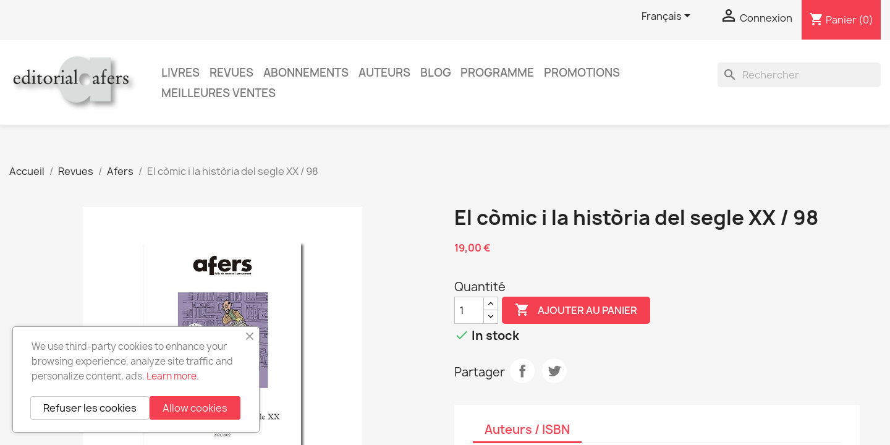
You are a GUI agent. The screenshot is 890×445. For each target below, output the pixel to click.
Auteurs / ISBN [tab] (527, 430)
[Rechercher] (799, 74)
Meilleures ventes (218, 93)
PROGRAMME (497, 72)
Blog (435, 72)
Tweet (554, 370)
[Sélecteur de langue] (668, 16)
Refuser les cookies (90, 408)
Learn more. (172, 376)
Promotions (582, 72)
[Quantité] (469, 310)
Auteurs (384, 72)
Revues (231, 72)
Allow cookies (195, 408)
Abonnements (306, 72)
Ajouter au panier (576, 310)
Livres (180, 72)
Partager (522, 370)
